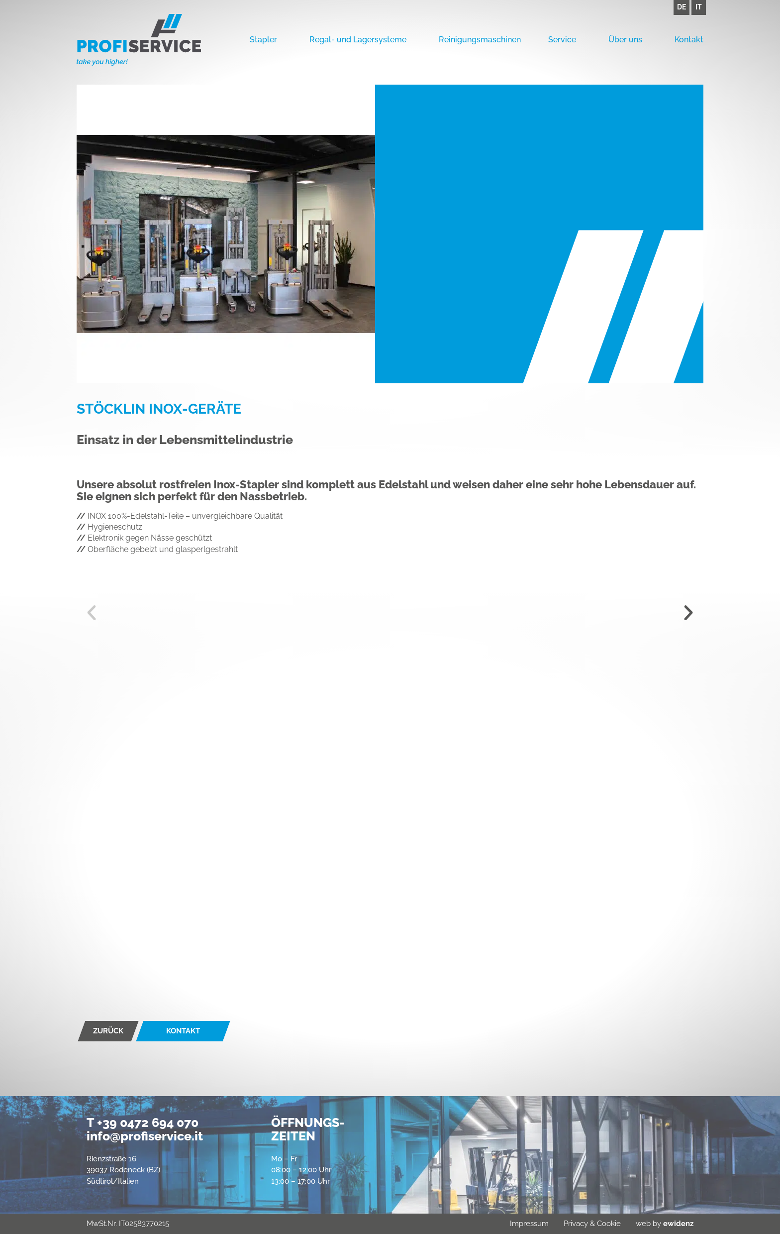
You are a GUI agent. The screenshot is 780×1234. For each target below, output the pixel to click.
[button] (91, 613)
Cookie (609, 1223)
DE (681, 7)
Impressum (529, 1223)
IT (698, 7)
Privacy (576, 1223)
